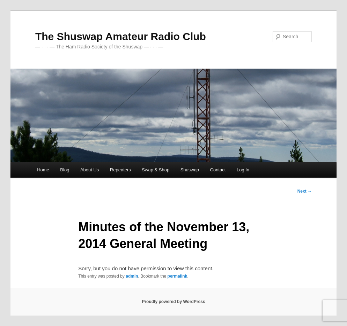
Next (304, 191)
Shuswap (189, 169)
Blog (64, 169)
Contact (218, 169)
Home (43, 169)
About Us (89, 169)
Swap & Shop (155, 169)
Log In (243, 169)
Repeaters (120, 169)
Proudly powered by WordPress (173, 301)
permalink (177, 276)
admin (132, 276)
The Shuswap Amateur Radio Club (120, 36)
